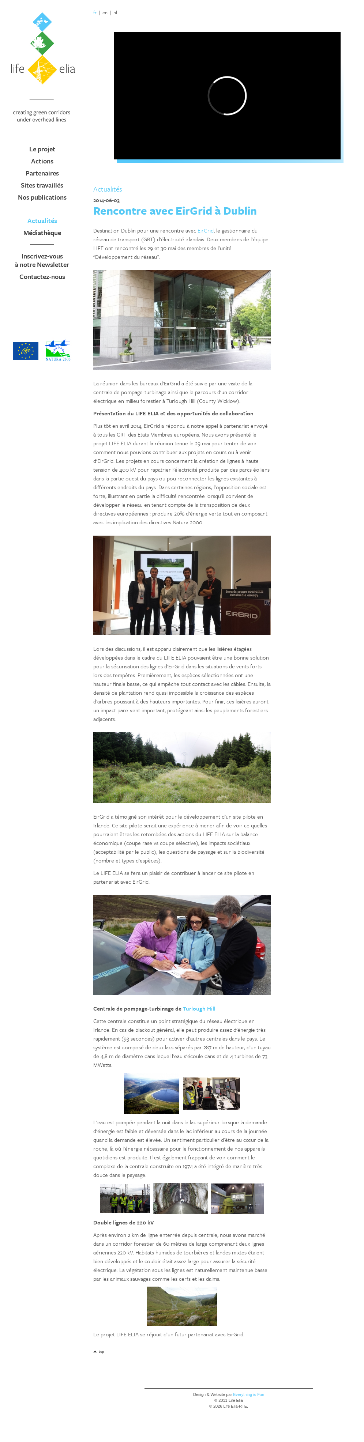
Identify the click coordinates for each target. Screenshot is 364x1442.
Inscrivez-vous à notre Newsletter (42, 260)
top (101, 1351)
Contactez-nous (42, 276)
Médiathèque (42, 232)
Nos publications (42, 197)
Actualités (42, 220)
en (105, 12)
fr (95, 12)
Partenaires (42, 173)
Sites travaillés (42, 185)
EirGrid (206, 230)
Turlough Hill (199, 1008)
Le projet (42, 149)
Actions (42, 161)
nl (115, 12)
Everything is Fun (248, 1394)
